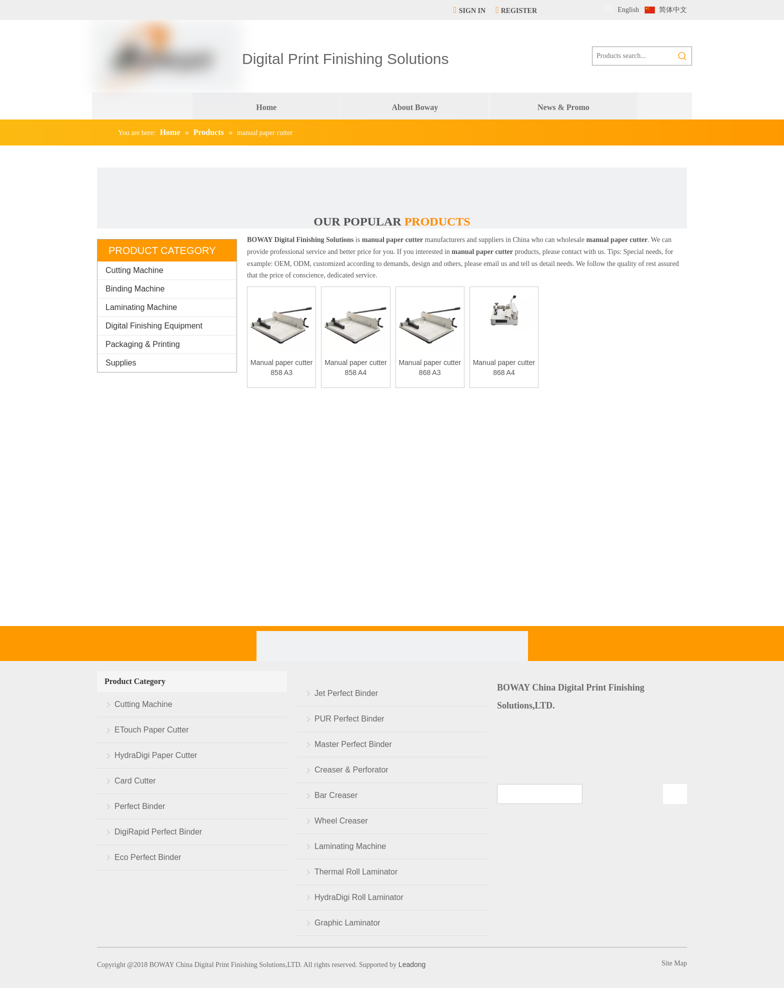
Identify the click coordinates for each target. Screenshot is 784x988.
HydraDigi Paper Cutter (155, 755)
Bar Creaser (336, 795)
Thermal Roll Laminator (356, 872)
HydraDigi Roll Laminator (359, 897)
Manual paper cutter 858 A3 (281, 367)
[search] (539, 794)
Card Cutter (135, 780)
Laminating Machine (141, 307)
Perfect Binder (139, 806)
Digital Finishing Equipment (154, 326)
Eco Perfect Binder (147, 857)
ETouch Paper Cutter (151, 730)
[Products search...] (633, 56)
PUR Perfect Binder (349, 718)
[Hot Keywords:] (683, 56)
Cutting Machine (135, 270)
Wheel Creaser (341, 820)
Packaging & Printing (143, 344)
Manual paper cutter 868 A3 (429, 367)
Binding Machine (135, 288)
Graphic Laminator (347, 922)
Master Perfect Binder (353, 744)
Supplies (121, 362)
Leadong (411, 964)
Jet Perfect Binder (346, 693)
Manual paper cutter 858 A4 (355, 367)
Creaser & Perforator (351, 770)
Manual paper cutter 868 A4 (504, 367)
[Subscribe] (675, 794)
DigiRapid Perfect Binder (158, 832)
